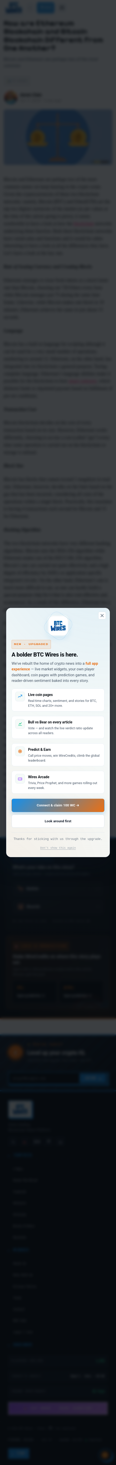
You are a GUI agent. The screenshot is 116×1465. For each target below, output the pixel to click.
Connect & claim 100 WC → (58, 805)
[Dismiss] (102, 615)
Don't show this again (58, 848)
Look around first (58, 821)
